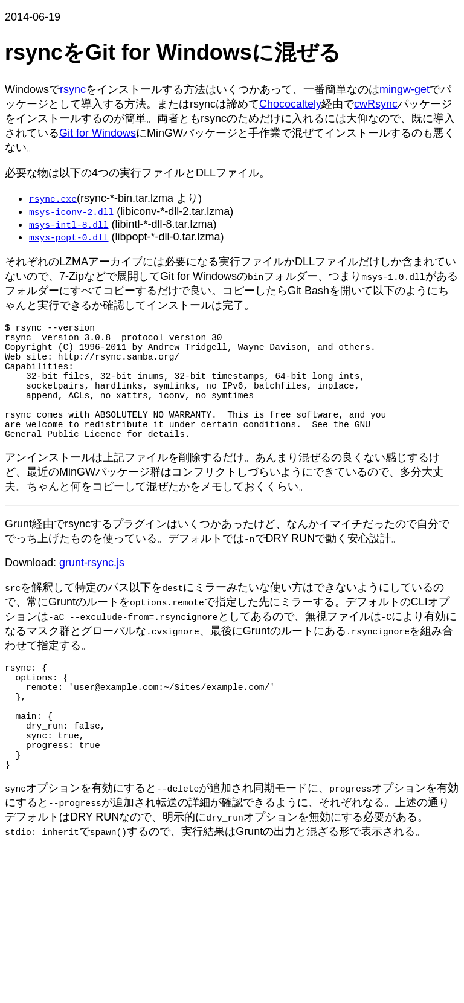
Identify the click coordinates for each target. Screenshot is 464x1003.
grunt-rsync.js (91, 591)
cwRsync (376, 104)
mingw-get (404, 89)
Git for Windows (97, 133)
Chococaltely (290, 104)
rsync (73, 89)
